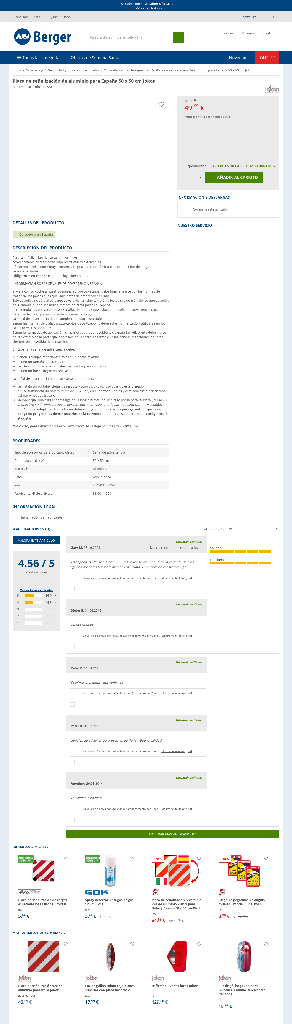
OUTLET (267, 57)
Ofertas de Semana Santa (95, 57)
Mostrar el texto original (176, 578)
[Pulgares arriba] (72, 589)
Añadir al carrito (234, 177)
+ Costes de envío (220, 116)
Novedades (240, 57)
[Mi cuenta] (248, 37)
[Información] (147, 6)
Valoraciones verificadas (36, 590)
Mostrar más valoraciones (173, 834)
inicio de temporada (146, 7)
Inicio (17, 70)
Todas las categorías (42, 57)
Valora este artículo (36, 540)
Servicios (250, 17)
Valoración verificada (189, 541)
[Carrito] (267, 37)
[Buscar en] (130, 37)
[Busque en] (178, 37)
